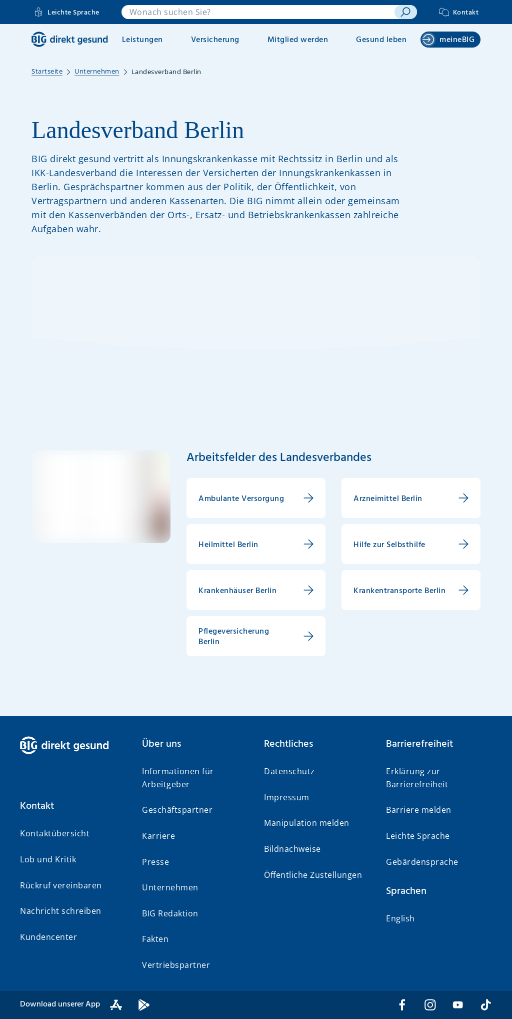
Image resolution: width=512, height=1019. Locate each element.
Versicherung (215, 40)
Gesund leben (381, 40)
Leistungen (142, 40)
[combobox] (258, 12)
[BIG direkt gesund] (70, 39)
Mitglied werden (298, 40)
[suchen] (405, 12)
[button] (73, 806)
